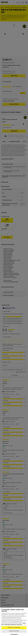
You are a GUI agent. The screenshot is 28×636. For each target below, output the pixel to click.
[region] (14, 621)
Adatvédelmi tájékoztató (10, 624)
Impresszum (19, 624)
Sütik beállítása (14, 634)
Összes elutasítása (14, 631)
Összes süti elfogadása (14, 627)
